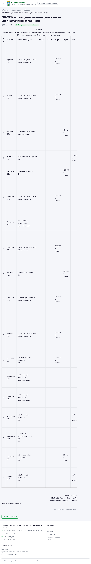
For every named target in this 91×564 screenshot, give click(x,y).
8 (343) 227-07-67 (10, 533)
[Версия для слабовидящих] (47, 3)
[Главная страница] (5, 10)
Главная (49, 529)
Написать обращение (54, 537)
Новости (50, 531)
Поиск (49, 540)
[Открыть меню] (3, 3)
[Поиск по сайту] (60, 3)
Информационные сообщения (20, 10)
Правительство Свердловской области (15, 552)
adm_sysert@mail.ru (10, 537)
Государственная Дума (9, 554)
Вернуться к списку (10, 516)
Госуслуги (5, 549)
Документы (51, 534)
